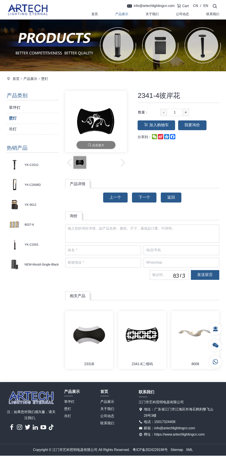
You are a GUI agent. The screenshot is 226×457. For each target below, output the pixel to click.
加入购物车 (156, 125)
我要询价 (193, 125)
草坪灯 (15, 107)
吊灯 (13, 129)
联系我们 (107, 424)
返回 (172, 197)
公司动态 (182, 14)
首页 (94, 14)
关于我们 (152, 14)
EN (205, 6)
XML (189, 451)
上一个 (115, 197)
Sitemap (177, 451)
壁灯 (44, 79)
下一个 (144, 197)
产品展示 (121, 14)
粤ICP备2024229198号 (150, 451)
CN (195, 6)
